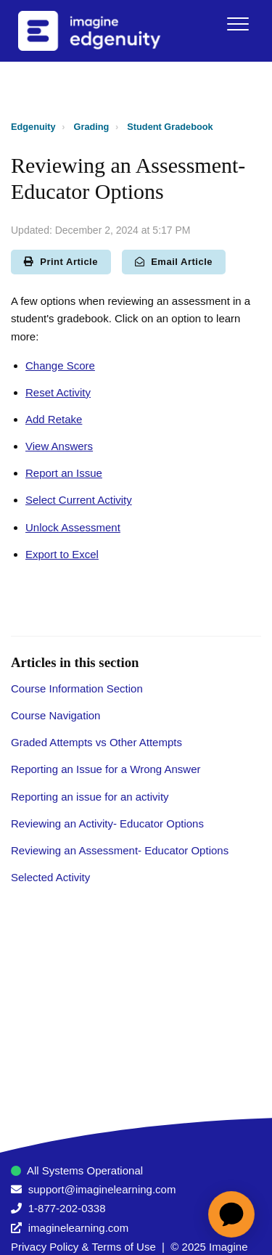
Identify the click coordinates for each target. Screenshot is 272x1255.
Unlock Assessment (72, 527)
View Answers (59, 446)
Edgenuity (33, 126)
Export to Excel (62, 554)
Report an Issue (63, 473)
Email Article (174, 261)
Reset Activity (58, 392)
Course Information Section (77, 688)
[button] (237, 23)
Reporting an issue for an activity (90, 796)
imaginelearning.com (78, 1228)
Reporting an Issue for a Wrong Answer (106, 769)
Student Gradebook (170, 126)
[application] (231, 1214)
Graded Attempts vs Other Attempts (96, 742)
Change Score (60, 365)
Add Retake (53, 419)
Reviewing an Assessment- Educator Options (119, 850)
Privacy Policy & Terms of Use (83, 1246)
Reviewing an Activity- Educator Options (107, 823)
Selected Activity (50, 877)
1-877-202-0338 (67, 1208)
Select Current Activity (78, 500)
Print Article (61, 261)
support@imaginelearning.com (102, 1189)
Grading (92, 126)
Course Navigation (55, 715)
